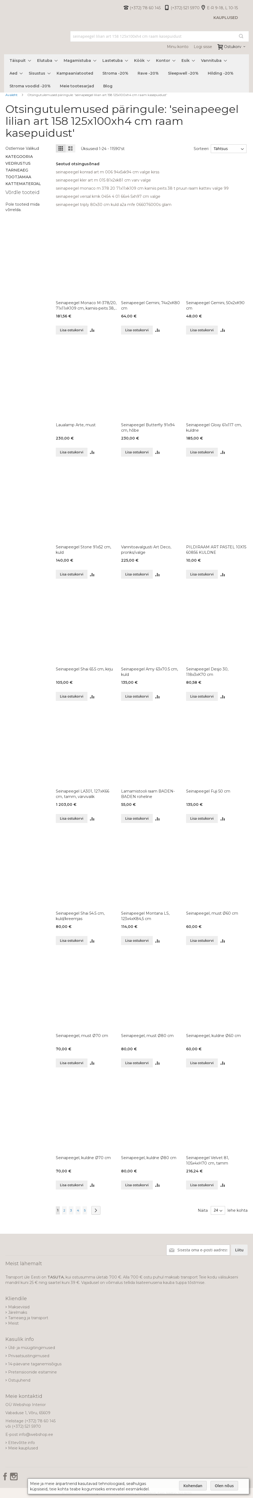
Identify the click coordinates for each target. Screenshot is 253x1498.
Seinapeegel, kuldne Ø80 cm (148, 1157)
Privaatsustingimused (28, 1355)
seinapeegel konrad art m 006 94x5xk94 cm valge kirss (107, 172)
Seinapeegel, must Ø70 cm (82, 1035)
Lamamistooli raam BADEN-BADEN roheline (148, 794)
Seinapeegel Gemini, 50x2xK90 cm (215, 305)
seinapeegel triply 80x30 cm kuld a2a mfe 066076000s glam (113, 204)
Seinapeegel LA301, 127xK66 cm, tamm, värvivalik (82, 794)
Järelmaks (17, 1312)
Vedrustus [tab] (18, 163)
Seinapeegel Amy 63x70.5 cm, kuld (149, 672)
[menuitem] (18, 60)
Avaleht (11, 95)
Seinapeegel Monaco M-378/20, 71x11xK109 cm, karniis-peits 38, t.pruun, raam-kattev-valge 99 (86, 305)
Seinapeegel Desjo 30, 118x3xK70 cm (207, 672)
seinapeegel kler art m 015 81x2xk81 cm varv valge (103, 180)
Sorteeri (200, 148)
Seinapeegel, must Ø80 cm (147, 1035)
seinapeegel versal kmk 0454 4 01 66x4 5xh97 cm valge (108, 196)
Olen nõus (224, 1485)
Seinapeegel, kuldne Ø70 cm (83, 1157)
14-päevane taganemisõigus (34, 1364)
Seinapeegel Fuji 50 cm (208, 791)
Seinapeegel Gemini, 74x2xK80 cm (150, 305)
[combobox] (159, 36)
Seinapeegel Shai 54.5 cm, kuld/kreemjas (80, 916)
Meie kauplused (23, 1448)
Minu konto (178, 46)
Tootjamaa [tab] (18, 176)
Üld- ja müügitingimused (31, 1347)
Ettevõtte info (21, 1442)
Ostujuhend (19, 1380)
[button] (92, 330)
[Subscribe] (239, 1250)
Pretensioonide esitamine (32, 1372)
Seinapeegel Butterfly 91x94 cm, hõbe (148, 427)
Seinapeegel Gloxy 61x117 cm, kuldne (214, 427)
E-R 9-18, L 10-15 (222, 7)
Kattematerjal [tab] (23, 183)
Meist (13, 1323)
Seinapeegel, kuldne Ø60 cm (213, 1035)
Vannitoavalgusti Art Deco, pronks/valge (146, 550)
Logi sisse (203, 46)
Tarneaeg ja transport (28, 1317)
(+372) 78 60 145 (145, 7)
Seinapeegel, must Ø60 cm (212, 913)
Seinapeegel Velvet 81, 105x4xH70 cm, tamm (207, 1160)
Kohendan (192, 1485)
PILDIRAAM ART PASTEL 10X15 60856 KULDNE (216, 550)
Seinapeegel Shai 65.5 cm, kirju (84, 669)
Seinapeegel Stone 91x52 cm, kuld (83, 550)
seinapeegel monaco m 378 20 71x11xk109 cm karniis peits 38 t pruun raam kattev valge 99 (142, 188)
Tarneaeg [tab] (16, 170)
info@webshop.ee (36, 1434)
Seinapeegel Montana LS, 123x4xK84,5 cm (145, 916)
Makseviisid (19, 1307)
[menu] (126, 73)
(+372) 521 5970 (185, 7)
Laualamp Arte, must (76, 424)
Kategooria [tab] (19, 156)
